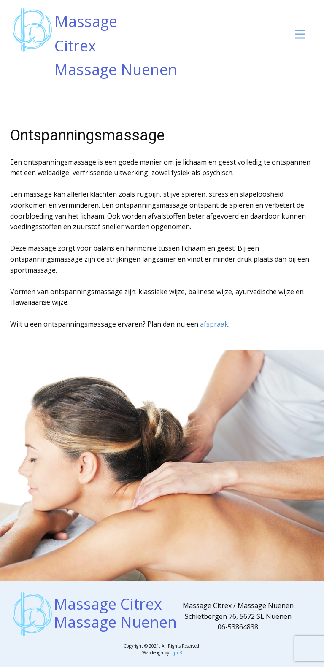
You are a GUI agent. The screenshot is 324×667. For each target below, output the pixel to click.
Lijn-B (176, 653)
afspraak (214, 324)
